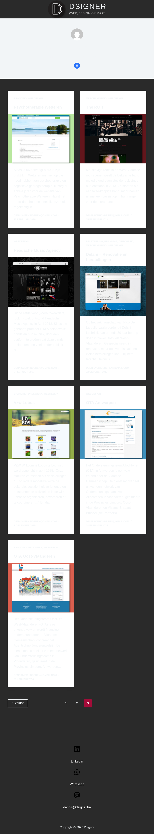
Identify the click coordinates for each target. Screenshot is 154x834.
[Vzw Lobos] (41, 434)
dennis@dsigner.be (77, 807)
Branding (20, 98)
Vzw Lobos (24, 402)
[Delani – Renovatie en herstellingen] (113, 291)
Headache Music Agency (37, 250)
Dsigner (87, 6)
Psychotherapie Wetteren (38, 107)
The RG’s (94, 107)
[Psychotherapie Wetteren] (41, 138)
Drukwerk (126, 241)
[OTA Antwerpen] (113, 434)
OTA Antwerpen (101, 402)
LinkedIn (77, 761)
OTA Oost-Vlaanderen (34, 556)
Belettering (94, 241)
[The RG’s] (113, 138)
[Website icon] (77, 66)
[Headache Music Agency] (41, 282)
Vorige (17, 703)
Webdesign (35, 98)
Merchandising (96, 98)
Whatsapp (77, 784)
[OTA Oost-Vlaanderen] (41, 587)
